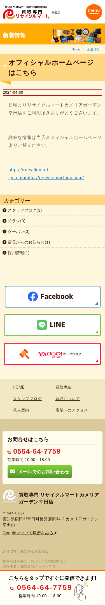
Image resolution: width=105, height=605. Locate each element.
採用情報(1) (16, 252)
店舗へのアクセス (71, 410)
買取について (67, 398)
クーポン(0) (16, 231)
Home (76, 49)
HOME (19, 387)
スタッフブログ (27, 398)
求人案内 (21, 410)
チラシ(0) (14, 221)
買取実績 (63, 387)
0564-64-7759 (33, 451)
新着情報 (93, 49)
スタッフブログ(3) (22, 210)
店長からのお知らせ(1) (26, 242)
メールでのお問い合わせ (39, 471)
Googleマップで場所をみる (30, 533)
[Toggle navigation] (94, 12)
